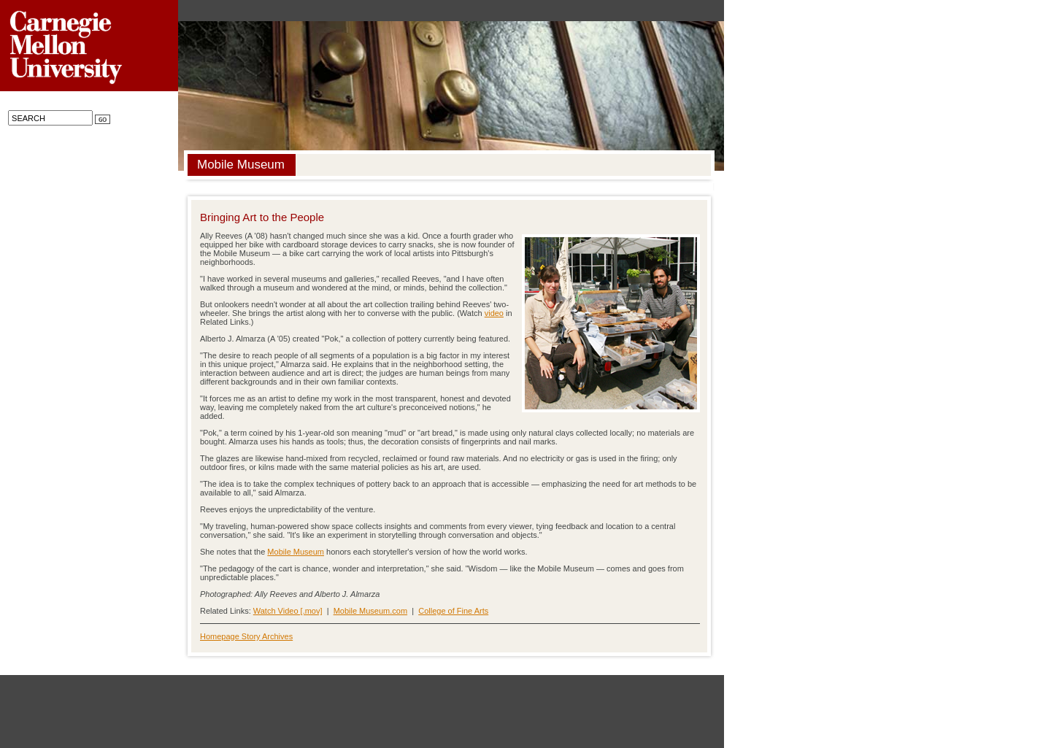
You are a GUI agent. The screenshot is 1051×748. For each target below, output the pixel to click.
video (494, 313)
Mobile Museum (295, 551)
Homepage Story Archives (246, 636)
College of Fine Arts (453, 610)
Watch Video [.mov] (288, 610)
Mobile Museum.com (370, 610)
